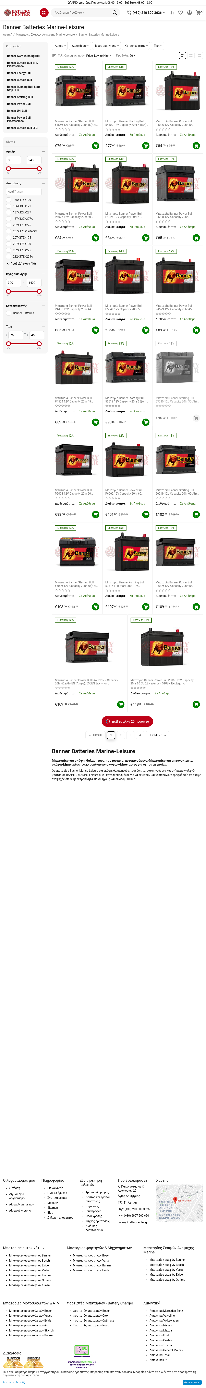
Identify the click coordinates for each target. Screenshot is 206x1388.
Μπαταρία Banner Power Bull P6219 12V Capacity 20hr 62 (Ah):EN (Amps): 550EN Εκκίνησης (86, 682)
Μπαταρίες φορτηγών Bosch (91, 1255)
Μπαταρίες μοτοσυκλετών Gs (28, 1325)
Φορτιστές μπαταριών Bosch (91, 1310)
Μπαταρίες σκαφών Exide (166, 1274)
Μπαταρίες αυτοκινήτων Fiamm (30, 1275)
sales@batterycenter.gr (133, 1222)
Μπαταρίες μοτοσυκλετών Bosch (30, 1310)
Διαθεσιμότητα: (65, 134)
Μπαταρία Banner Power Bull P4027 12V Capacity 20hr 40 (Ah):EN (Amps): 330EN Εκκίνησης (77, 215)
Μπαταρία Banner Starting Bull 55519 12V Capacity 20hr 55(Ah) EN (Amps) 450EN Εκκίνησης (125, 399)
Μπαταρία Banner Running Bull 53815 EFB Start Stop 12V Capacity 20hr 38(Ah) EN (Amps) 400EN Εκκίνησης (126, 584)
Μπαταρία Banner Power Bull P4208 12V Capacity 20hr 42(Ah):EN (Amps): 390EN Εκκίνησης (174, 215)
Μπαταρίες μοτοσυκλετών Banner (31, 1335)
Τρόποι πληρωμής (97, 1192)
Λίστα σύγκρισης (20, 1210)
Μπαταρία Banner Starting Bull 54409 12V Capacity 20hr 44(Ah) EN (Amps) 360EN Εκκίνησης (125, 123)
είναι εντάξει (192, 1382)
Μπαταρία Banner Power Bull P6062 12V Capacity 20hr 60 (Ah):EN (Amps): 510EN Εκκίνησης (127, 491)
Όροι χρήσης (94, 1216)
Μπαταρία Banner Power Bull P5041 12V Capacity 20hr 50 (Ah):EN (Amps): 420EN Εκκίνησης (127, 307)
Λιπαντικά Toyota (160, 1345)
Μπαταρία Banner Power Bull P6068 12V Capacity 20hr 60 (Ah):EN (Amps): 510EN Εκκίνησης (162, 682)
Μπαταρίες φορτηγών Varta (91, 1260)
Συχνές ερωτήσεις (98, 1221)
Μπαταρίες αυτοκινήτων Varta (29, 1270)
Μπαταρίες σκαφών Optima (167, 1279)
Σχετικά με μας (57, 1197)
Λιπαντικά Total (159, 1355)
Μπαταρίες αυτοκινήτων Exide (29, 1265)
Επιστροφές (93, 1211)
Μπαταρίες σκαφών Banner (167, 1259)
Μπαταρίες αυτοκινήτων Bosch (29, 1260)
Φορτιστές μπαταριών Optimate (93, 1320)
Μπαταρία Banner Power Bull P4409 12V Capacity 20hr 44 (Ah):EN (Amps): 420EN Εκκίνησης (77, 307)
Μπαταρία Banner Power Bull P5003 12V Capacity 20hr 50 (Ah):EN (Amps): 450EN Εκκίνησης (77, 491)
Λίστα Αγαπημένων (21, 1204)
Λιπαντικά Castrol (160, 1340)
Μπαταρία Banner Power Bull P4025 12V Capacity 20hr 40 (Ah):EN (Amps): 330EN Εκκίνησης (127, 215)
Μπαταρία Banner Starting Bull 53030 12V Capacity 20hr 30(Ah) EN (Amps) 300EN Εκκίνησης (176, 399)
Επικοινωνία (55, 1188)
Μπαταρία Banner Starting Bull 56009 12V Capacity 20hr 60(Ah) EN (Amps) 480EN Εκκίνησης (75, 584)
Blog (50, 1212)
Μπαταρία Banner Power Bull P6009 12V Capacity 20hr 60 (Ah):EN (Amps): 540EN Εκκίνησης (177, 584)
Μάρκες (52, 1202)
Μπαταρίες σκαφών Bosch (166, 1264)
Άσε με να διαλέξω (15, 1382)
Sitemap (52, 1207)
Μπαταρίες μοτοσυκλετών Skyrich (31, 1330)
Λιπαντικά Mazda (160, 1330)
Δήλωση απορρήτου (60, 1217)
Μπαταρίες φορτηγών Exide (91, 1270)
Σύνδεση (14, 1188)
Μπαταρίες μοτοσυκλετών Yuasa (30, 1315)
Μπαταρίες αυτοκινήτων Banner (30, 1255)
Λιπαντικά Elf (158, 1360)
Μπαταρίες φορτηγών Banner (92, 1265)
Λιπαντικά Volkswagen (164, 1320)
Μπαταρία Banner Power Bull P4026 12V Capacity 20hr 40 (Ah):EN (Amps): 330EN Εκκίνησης (177, 123)
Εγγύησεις (92, 1206)
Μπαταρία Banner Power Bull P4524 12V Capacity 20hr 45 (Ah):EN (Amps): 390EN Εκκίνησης (77, 399)
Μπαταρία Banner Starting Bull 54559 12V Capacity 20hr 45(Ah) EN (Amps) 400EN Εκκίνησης (75, 123)
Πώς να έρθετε (57, 1192)
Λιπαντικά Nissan (160, 1325)
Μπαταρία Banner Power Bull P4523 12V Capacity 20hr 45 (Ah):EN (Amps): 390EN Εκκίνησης (177, 307)
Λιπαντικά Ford (159, 1335)
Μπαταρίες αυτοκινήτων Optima (30, 1280)
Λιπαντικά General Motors (166, 1350)
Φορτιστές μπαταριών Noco (91, 1325)
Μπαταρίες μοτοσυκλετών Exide (30, 1320)
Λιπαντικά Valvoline (162, 1315)
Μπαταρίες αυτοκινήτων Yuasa (29, 1285)
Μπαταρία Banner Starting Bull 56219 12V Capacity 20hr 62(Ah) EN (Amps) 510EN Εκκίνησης (176, 491)
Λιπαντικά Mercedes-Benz (166, 1310)
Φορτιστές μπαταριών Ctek (90, 1315)
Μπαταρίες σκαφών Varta (166, 1269)
